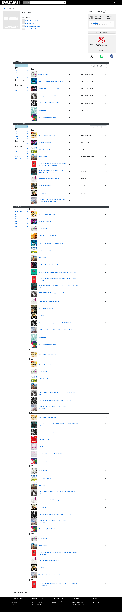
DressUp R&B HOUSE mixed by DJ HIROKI (50, 454)
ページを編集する (101, 32)
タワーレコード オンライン (17, 601)
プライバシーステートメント (78, 604)
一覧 (68, 2)
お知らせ (54, 602)
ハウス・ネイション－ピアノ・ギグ (47, 236)
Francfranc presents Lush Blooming (48, 179)
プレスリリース (96, 602)
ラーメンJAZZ (42, 193)
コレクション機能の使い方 (37, 604)
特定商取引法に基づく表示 (78, 602)
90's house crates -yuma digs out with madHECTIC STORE (49, 103)
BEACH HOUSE (42, 157)
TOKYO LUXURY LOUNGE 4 (45, 186)
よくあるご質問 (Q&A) (57, 601)
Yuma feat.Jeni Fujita (31, 29)
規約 (73, 601)
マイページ (13, 604)
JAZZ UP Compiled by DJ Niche (47, 117)
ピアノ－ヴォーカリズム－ (45, 150)
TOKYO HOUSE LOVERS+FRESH (47, 135)
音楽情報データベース (36, 601)
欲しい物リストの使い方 (37, 602)
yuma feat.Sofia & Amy (31, 20)
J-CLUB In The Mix (43, 439)
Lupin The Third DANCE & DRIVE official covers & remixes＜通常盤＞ (57, 272)
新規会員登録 (14, 602)
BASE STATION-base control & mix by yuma (50, 81)
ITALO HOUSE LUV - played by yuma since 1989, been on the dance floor (51, 96)
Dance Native (42, 110)
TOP (4, 8)
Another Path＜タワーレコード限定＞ (48, 88)
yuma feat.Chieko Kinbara (32, 26)
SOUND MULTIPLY (43, 74)
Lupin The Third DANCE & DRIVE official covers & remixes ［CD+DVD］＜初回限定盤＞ (52, 164)
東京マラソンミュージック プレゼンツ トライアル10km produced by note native (51, 200)
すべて (26, 2)
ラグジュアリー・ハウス (44, 446)
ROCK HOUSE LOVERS (44, 142)
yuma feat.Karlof (30, 23)
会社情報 (94, 601)
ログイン (118, 2)
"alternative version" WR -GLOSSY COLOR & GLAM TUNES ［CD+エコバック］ (50, 171)
